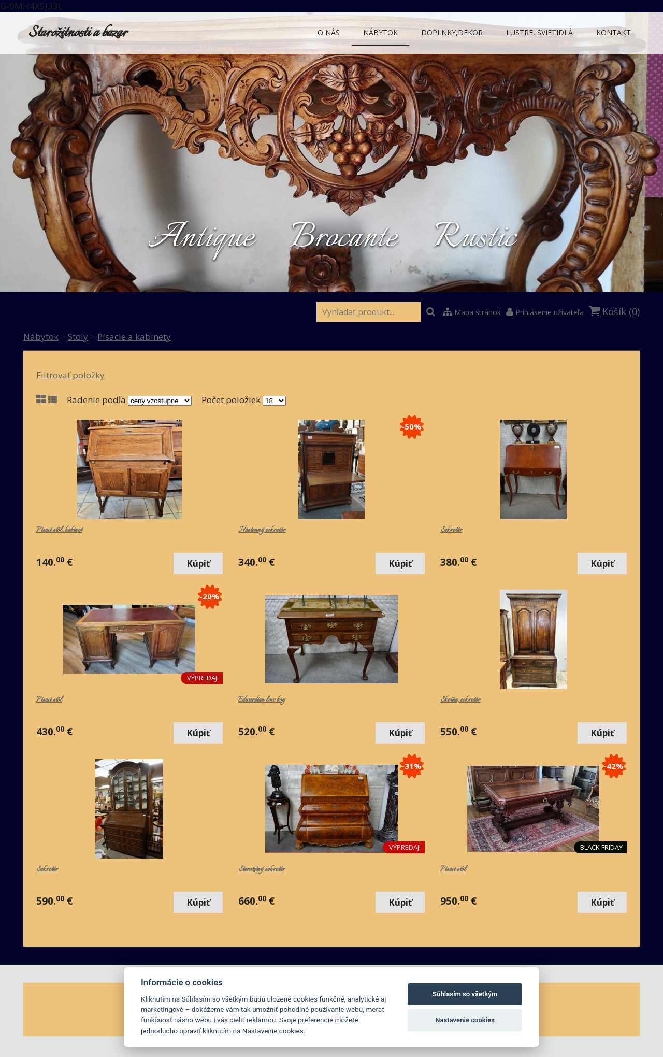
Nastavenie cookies (465, 1020)
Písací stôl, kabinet (59, 530)
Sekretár (451, 530)
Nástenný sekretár (261, 530)
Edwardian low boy (261, 700)
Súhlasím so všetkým (465, 994)
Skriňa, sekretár (460, 700)
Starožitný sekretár (261, 869)
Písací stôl (49, 700)
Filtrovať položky (70, 375)
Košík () (614, 311)
